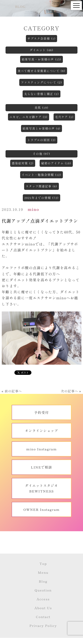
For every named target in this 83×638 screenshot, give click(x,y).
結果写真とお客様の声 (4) (42, 128)
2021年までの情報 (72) (41, 198)
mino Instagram (41, 449)
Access (43, 599)
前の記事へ (13, 391)
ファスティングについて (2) (41, 82)
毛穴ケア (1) (64, 117)
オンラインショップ (41, 430)
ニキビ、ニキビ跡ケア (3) (29, 117)
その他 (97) (41, 154)
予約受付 (41, 412)
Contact (43, 616)
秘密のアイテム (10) (56, 163)
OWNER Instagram (41, 509)
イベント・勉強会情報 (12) (42, 175)
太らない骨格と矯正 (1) (41, 94)
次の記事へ (69, 391)
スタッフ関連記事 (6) (41, 186)
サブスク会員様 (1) (41, 38)
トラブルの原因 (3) (41, 140)
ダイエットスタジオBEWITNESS (41, 488)
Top (43, 563)
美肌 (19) (41, 107)
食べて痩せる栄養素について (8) (42, 71)
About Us (43, 607)
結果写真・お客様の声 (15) (42, 59)
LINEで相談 (41, 467)
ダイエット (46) (41, 50)
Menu (43, 572)
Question (43, 590)
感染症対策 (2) (23, 163)
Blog (43, 581)
